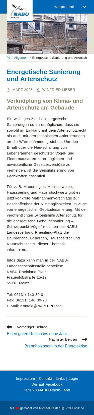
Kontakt (45, 378)
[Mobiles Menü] (69, 7)
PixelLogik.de (75, 408)
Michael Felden (49, 408)
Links (60, 378)
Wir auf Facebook (47, 384)
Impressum (25, 378)
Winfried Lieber (58, 90)
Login (73, 378)
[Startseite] (8, 58)
